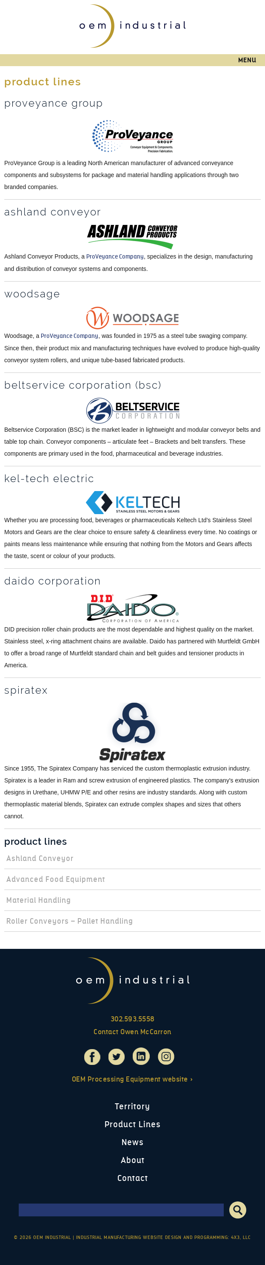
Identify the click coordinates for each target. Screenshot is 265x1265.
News (133, 1142)
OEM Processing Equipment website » (133, 1079)
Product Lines (35, 841)
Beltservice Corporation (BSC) (83, 385)
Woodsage (32, 294)
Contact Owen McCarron (132, 1031)
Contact (132, 1178)
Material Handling (38, 900)
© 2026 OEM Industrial (42, 1237)
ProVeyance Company (115, 256)
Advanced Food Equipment (55, 879)
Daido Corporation (52, 581)
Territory (132, 1106)
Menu (247, 60)
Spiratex (26, 690)
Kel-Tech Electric (49, 479)
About (133, 1160)
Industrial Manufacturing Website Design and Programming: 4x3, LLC (163, 1237)
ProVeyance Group (53, 103)
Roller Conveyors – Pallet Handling (69, 921)
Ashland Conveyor (52, 212)
